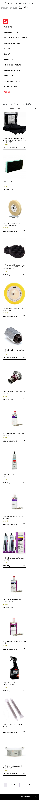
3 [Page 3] (11, 785)
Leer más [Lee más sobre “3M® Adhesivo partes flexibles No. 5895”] (6, 566)
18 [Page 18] (29, 785)
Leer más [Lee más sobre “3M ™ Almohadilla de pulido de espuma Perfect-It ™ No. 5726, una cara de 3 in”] (6, 275)
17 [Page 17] (25, 785)
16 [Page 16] (21, 785)
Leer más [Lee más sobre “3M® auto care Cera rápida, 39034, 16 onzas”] (6, 691)
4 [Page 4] (14, 785)
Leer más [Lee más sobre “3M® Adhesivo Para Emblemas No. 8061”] (6, 483)
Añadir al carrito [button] (9, 148)
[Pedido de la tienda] (22, 108)
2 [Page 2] (8, 785)
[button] (24, 147)
